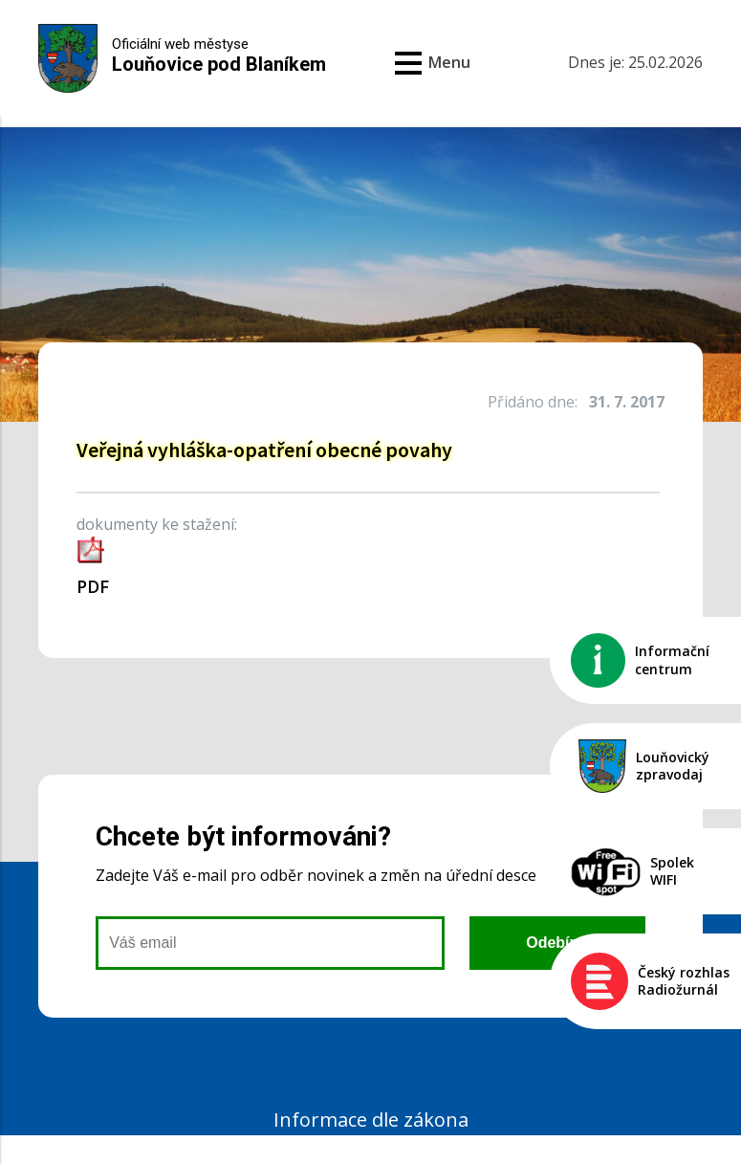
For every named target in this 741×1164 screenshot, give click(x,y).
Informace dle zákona (371, 1119)
